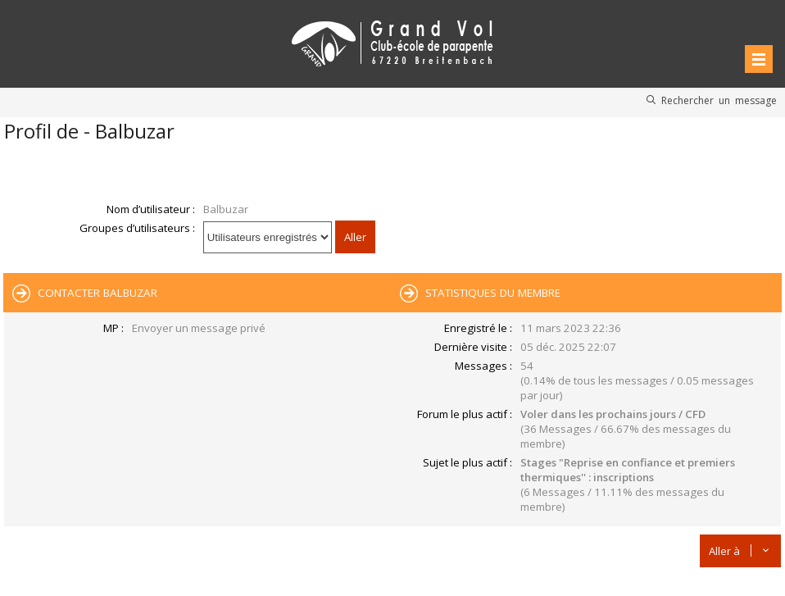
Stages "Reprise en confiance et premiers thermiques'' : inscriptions (627, 470)
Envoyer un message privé (198, 328)
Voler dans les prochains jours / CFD (613, 414)
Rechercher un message (719, 100)
